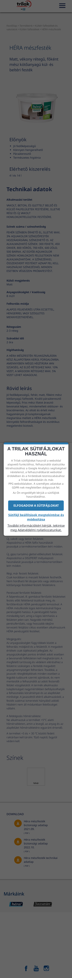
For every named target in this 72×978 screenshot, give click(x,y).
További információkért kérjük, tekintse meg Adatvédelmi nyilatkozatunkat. (36, 527)
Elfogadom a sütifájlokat (36, 505)
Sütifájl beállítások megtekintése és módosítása (36, 517)
